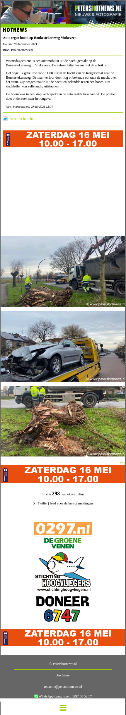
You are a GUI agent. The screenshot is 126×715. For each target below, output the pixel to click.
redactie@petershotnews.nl (63, 687)
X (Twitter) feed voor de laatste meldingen (63, 503)
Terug (122, 463)
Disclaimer (63, 675)
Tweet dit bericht (21, 119)
